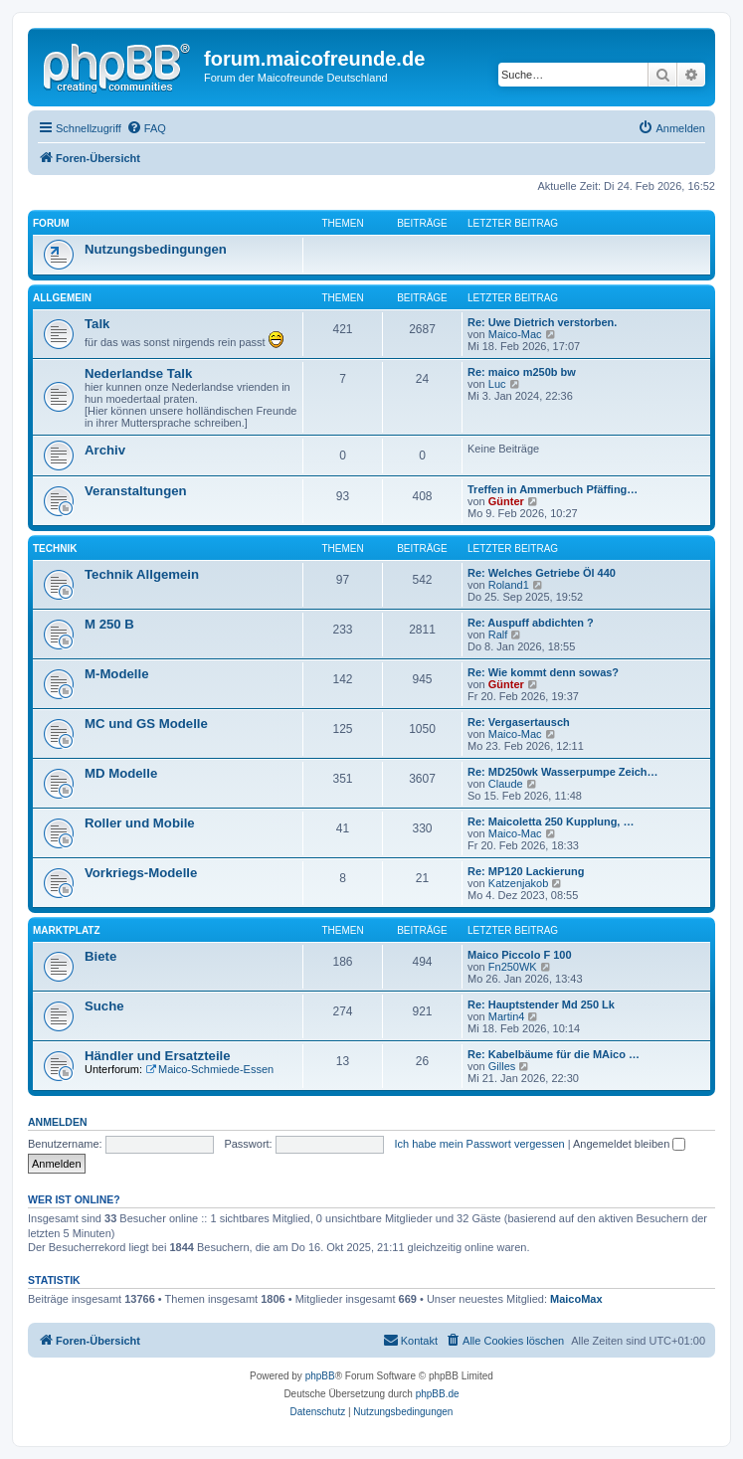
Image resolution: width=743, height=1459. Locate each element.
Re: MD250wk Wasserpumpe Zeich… (562, 772)
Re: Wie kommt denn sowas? (543, 672)
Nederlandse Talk (138, 373)
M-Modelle (116, 673)
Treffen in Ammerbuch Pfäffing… (552, 489)
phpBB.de (438, 1393)
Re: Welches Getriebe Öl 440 (541, 573)
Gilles (502, 1066)
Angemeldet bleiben (629, 1144)
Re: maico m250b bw (521, 372)
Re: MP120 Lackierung (525, 871)
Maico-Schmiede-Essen (209, 1069)
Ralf (498, 634)
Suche (104, 1006)
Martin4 (506, 1016)
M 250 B (109, 624)
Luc (497, 384)
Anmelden (58, 1122)
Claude (505, 784)
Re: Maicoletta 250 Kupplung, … (550, 821)
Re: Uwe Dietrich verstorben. (542, 322)
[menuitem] (146, 128)
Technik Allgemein (142, 574)
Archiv (105, 450)
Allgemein (62, 297)
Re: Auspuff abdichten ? (530, 623)
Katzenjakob (518, 883)
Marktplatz (66, 930)
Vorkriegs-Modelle (141, 872)
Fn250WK (512, 967)
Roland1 (508, 585)
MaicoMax (576, 1299)
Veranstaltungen (136, 490)
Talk (97, 323)
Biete (100, 956)
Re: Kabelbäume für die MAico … (553, 1054)
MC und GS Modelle (146, 723)
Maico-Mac (515, 334)
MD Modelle (121, 773)
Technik (55, 548)
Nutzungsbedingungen (156, 249)
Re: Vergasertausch (518, 722)
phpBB (320, 1375)
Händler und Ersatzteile (158, 1055)
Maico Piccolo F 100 (519, 955)
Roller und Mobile (140, 823)
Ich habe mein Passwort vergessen (479, 1144)
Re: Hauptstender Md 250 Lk (541, 1004)
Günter (506, 501)
